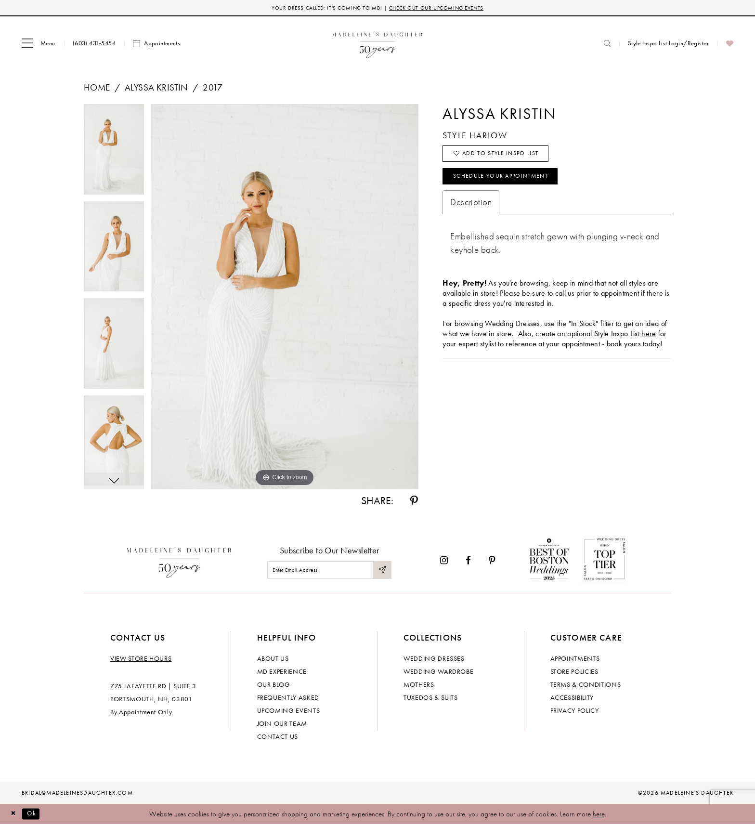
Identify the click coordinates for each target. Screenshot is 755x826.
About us (273, 659)
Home (97, 89)
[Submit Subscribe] (381, 571)
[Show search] (607, 44)
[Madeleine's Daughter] (179, 562)
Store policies (574, 672)
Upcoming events (288, 711)
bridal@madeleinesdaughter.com (77, 794)
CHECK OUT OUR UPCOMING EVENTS (444, 8)
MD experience (282, 672)
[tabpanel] (114, 154)
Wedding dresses (434, 659)
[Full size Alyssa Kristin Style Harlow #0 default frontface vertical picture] (284, 298)
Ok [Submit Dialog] (36, 815)
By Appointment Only (141, 712)
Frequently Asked (288, 698)
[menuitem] (38, 45)
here (599, 815)
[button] (38, 45)
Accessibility (572, 698)
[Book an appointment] (156, 45)
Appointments (575, 659)
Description (471, 211)
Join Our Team (282, 724)
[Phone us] (94, 44)
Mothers (419, 685)
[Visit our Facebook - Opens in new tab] (468, 562)
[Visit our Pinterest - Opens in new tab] (492, 562)
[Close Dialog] (14, 815)
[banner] (378, 44)
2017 (213, 89)
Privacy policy (574, 711)
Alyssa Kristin (156, 89)
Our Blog (273, 685)
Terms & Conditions (585, 685)
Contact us (278, 737)
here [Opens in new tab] (648, 343)
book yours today (633, 353)
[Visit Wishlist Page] (729, 45)
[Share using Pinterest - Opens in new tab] (414, 502)
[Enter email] (329, 571)
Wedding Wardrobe (438, 672)
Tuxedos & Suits (431, 698)
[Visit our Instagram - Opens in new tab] (444, 562)
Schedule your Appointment (510, 184)
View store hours (140, 659)
